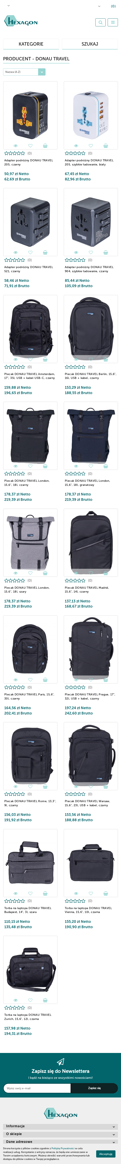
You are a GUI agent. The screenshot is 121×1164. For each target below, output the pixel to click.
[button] (110, 6)
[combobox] (24, 72)
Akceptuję (105, 1154)
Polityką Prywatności (62, 1148)
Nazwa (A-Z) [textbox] (13, 71)
